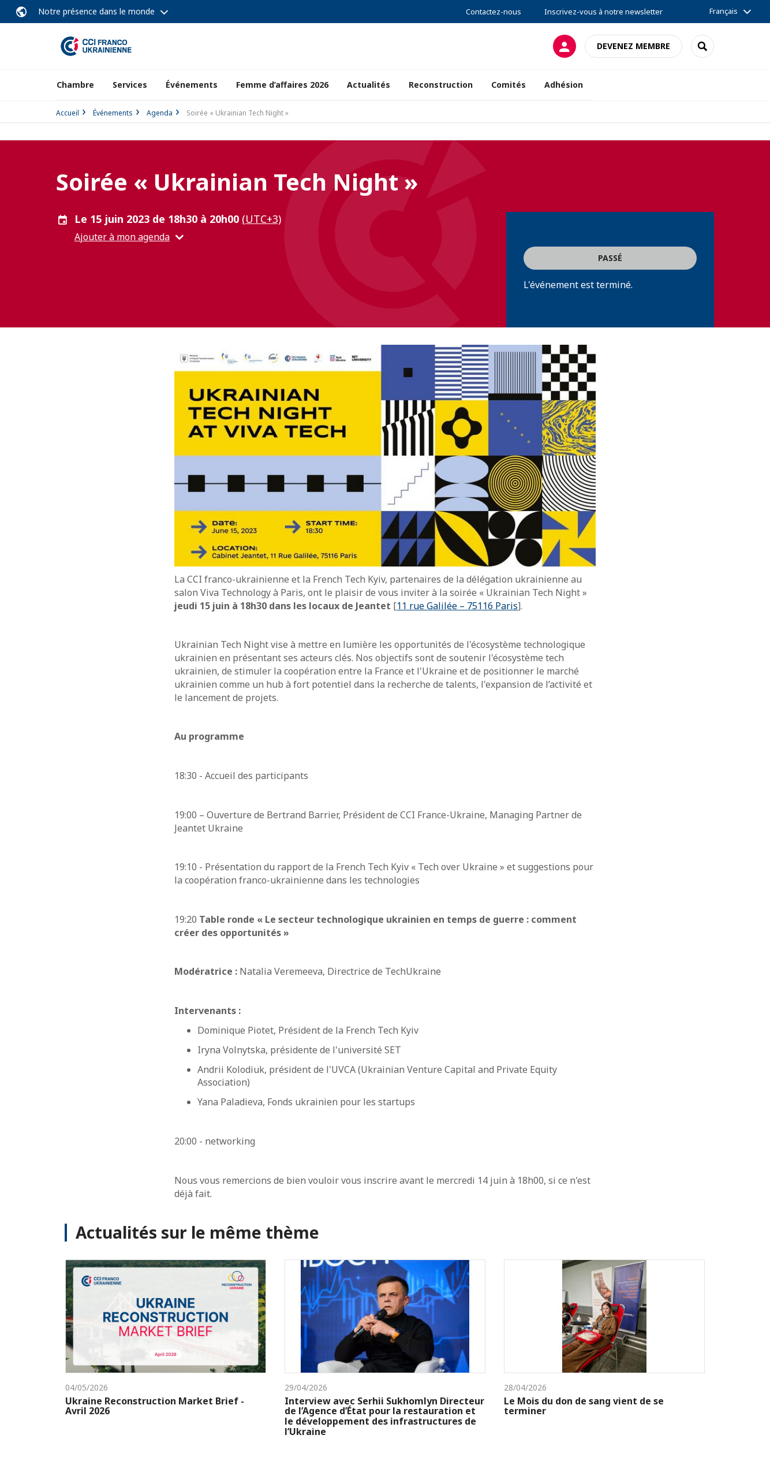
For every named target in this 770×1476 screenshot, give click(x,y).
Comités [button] (508, 84)
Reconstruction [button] (441, 84)
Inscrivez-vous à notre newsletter (603, 11)
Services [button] (130, 84)
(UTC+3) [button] (261, 219)
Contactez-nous (493, 11)
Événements (113, 113)
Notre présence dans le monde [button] (96, 11)
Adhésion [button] (563, 84)
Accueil (67, 113)
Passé (610, 257)
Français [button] (723, 11)
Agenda (160, 113)
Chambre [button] (75, 84)
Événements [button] (192, 84)
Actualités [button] (368, 84)
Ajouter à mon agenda (122, 236)
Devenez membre (633, 45)
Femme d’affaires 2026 (282, 84)
